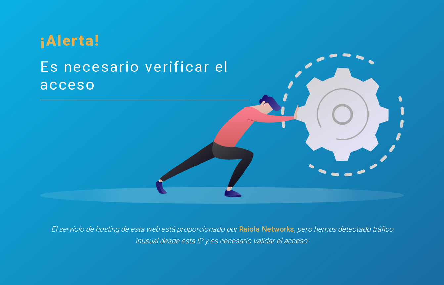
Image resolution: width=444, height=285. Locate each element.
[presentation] (222, 270)
